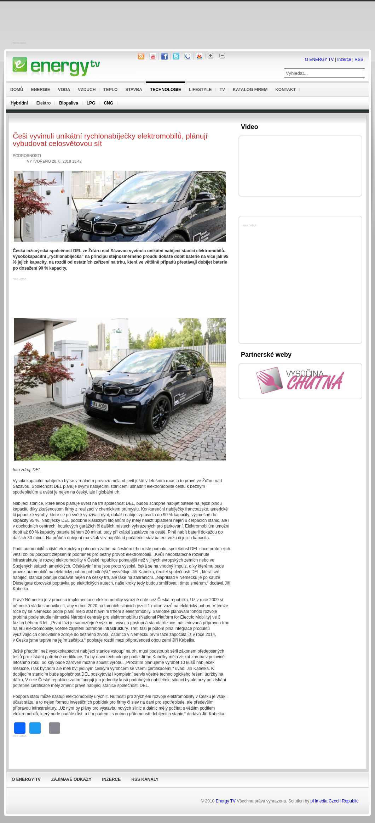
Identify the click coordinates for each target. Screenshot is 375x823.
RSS (358, 59)
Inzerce (344, 59)
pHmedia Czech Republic (334, 801)
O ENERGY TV (319, 59)
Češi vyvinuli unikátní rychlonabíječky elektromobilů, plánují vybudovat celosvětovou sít (110, 139)
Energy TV (226, 801)
